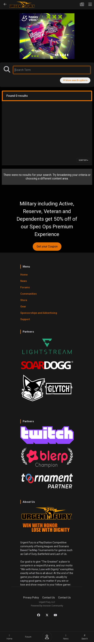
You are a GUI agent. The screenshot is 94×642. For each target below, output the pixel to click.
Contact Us (48, 597)
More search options (75, 80)
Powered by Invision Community (47, 605)
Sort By (83, 160)
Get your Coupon (47, 246)
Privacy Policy (31, 597)
